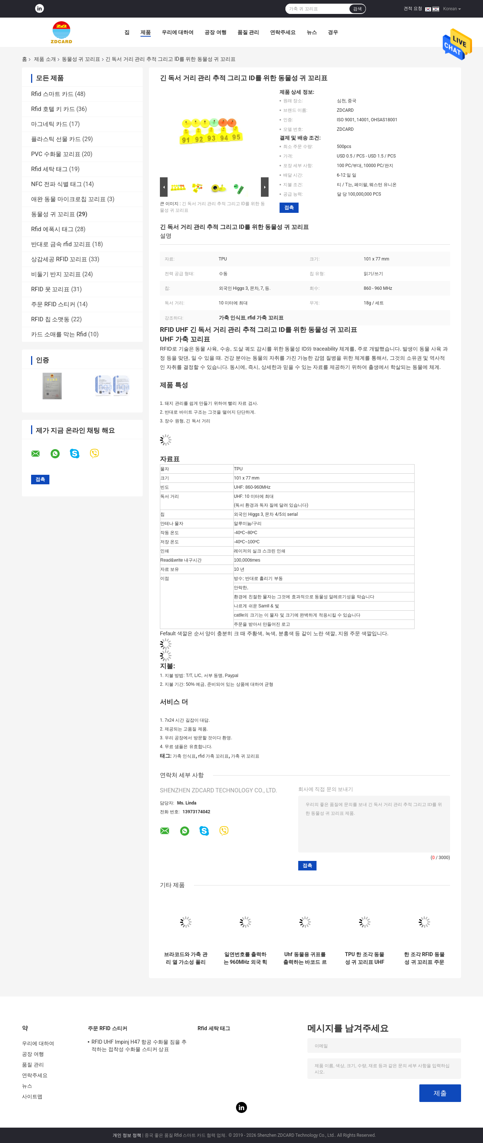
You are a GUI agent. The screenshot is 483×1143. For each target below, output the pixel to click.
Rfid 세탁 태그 (49, 169)
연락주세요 (283, 32)
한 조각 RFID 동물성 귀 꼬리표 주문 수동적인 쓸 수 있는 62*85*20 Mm (424, 958)
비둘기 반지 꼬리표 (56, 274)
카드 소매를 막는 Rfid (59, 334)
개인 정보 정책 (127, 1135)
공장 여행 (215, 32)
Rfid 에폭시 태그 (52, 229)
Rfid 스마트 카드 (52, 93)
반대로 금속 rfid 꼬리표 (61, 244)
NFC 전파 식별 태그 (56, 184)
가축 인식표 (184, 756)
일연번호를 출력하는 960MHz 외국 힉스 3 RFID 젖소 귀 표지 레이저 (245, 958)
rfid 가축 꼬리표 (213, 756)
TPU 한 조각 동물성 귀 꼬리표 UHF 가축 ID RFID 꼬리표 (365, 958)
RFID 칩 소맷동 (50, 319)
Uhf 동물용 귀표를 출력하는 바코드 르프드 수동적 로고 (305, 958)
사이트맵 (32, 1096)
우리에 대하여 (178, 32)
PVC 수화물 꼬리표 (55, 154)
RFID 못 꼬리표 (50, 289)
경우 (333, 32)
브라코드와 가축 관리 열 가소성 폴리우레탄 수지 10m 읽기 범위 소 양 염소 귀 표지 (185, 958)
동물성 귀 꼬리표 (81, 59)
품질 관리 (248, 32)
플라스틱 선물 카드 (56, 139)
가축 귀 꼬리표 (245, 756)
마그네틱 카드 (49, 124)
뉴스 (312, 32)
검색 (357, 8)
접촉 (289, 207)
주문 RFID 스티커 (53, 304)
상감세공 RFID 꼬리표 (59, 259)
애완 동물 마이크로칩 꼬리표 (68, 199)
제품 (146, 32)
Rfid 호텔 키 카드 (53, 109)
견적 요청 (413, 8)
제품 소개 (45, 59)
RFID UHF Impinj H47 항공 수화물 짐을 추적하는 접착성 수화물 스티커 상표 (139, 1045)
